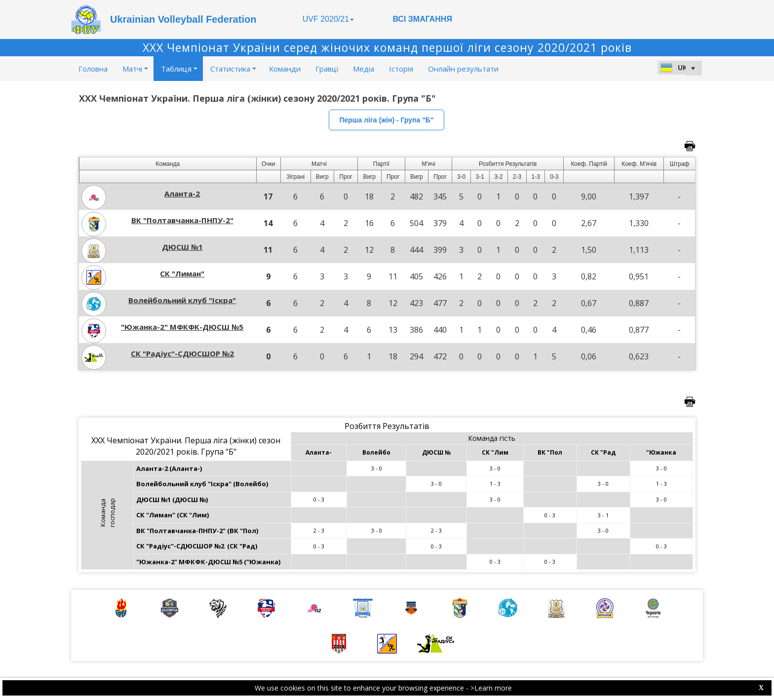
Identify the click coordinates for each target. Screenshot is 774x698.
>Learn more (491, 688)
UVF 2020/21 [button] (328, 19)
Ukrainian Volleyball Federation (183, 19)
